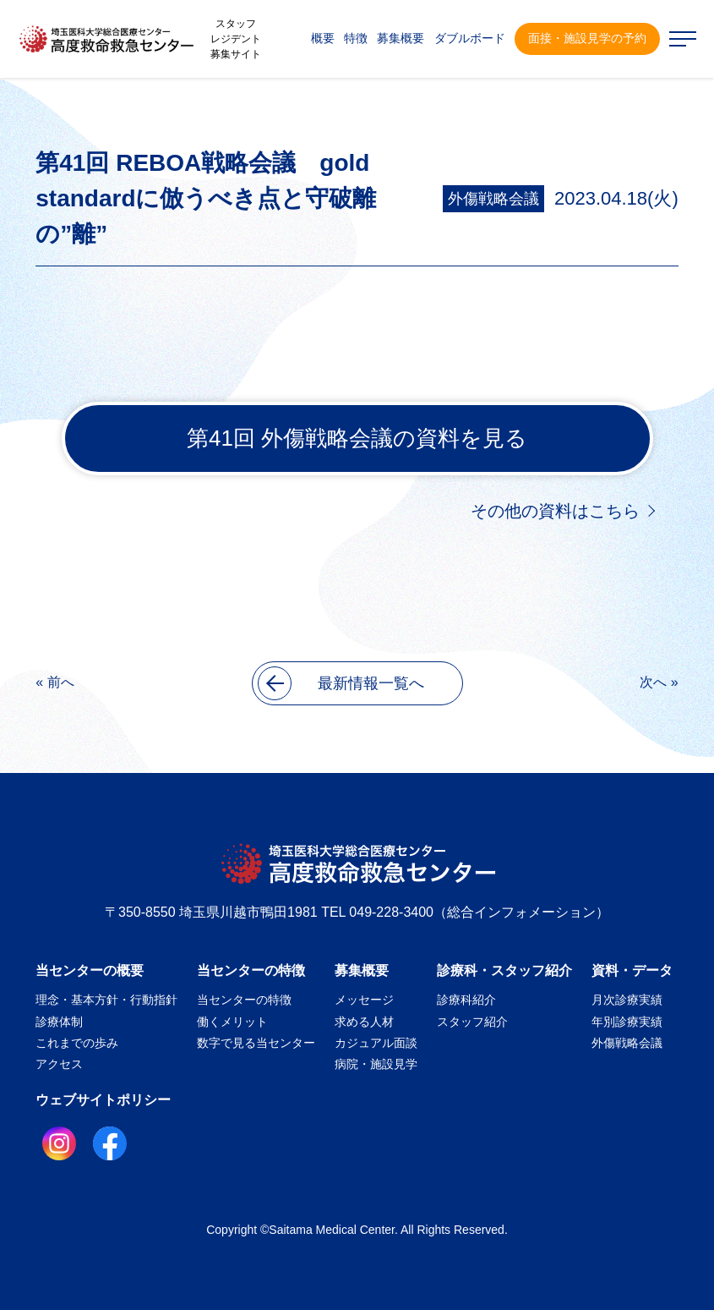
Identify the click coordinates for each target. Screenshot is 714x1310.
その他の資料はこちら (555, 511)
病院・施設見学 (376, 1064)
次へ (653, 682)
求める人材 (364, 1021)
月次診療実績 (626, 999)
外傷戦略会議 (493, 198)
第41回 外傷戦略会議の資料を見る (357, 438)
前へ (60, 682)
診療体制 (59, 1021)
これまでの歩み (76, 1043)
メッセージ (364, 999)
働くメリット (232, 1021)
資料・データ (632, 970)
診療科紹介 (466, 999)
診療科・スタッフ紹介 (504, 970)
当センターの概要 (89, 970)
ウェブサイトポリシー (103, 1100)
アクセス (59, 1064)
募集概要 (362, 970)
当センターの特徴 (251, 970)
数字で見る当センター (256, 1043)
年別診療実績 (626, 1021)
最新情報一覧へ (341, 683)
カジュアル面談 (376, 1043)
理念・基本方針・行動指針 (106, 999)
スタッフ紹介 (472, 1021)
